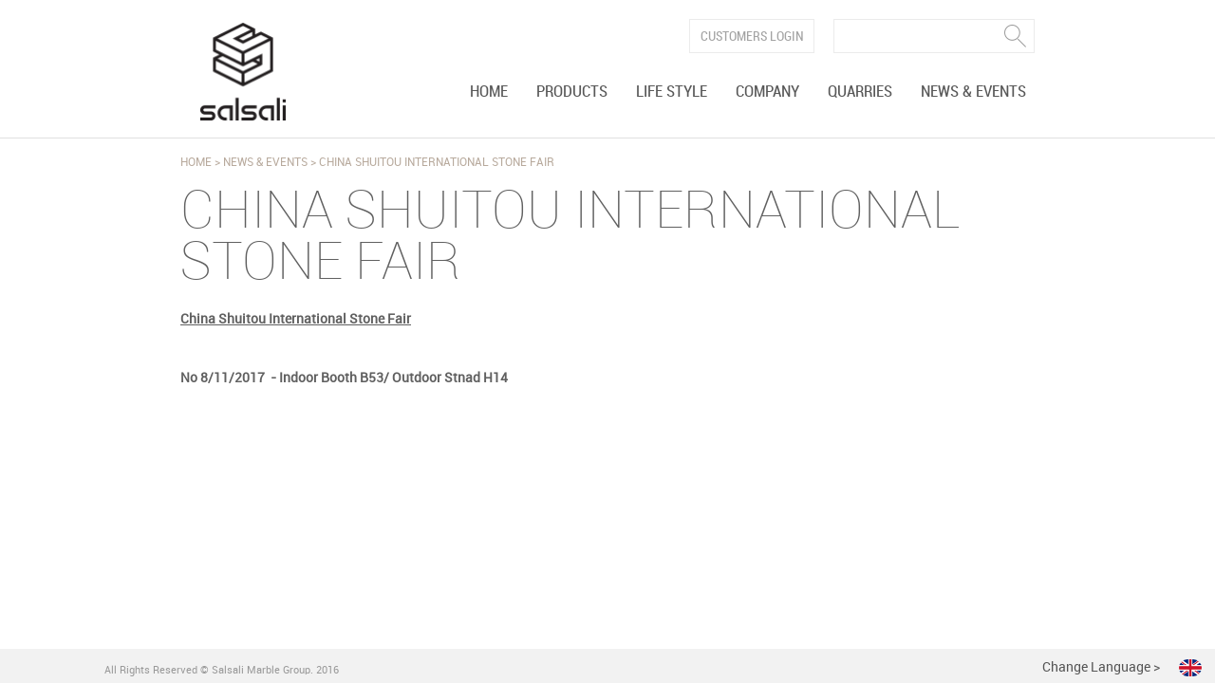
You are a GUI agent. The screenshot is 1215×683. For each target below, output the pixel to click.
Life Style (671, 92)
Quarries (860, 92)
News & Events (973, 92)
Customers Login (752, 36)
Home (489, 92)
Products (572, 92)
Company (767, 92)
